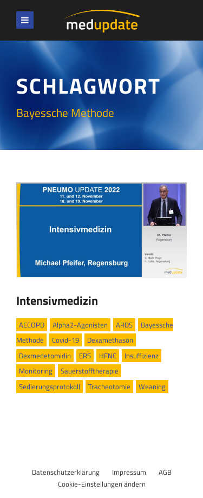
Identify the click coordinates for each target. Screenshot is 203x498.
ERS (85, 355)
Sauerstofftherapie (90, 370)
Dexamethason (110, 340)
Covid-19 (65, 340)
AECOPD (31, 324)
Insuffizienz (142, 355)
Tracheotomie (109, 386)
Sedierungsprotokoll (49, 386)
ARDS (124, 324)
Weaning (152, 386)
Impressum (129, 472)
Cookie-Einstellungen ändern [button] (102, 484)
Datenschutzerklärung (66, 472)
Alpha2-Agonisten (80, 324)
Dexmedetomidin (45, 355)
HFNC (107, 355)
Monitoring (36, 370)
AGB (165, 472)
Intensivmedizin (57, 300)
